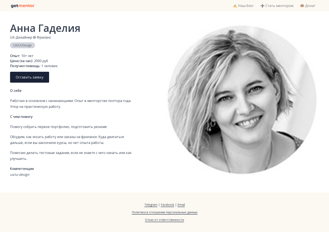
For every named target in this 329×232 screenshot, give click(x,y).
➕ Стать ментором (276, 5)
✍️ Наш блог (243, 5)
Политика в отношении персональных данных (164, 212)
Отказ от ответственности (164, 220)
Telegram (150, 205)
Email (181, 205)
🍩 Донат (308, 5)
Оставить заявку (29, 77)
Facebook (167, 205)
